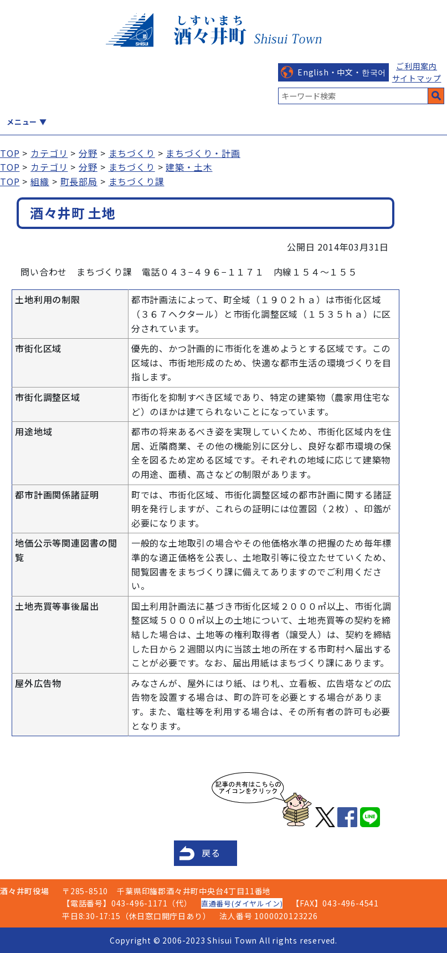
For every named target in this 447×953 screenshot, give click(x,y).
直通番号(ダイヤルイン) (242, 903)
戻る (211, 852)
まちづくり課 (137, 181)
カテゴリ (49, 153)
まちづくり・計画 (203, 153)
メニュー (22, 121)
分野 (88, 153)
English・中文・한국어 (341, 72)
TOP (9, 153)
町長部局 (78, 181)
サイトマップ (416, 78)
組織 (39, 181)
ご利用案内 (416, 66)
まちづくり (132, 153)
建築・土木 (189, 167)
